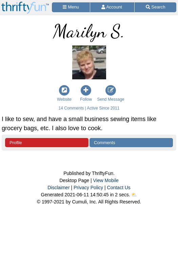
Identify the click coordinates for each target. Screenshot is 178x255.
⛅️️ (134, 194)
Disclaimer (58, 187)
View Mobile (106, 180)
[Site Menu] (71, 7)
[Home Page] (25, 4)
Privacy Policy (88, 187)
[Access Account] (112, 7)
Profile (15, 142)
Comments (104, 142)
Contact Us (119, 187)
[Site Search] (155, 7)
